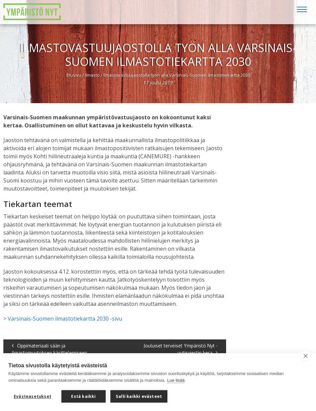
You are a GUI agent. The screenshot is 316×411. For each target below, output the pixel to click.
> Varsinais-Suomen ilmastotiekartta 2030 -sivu (62, 318)
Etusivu (73, 75)
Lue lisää (176, 380)
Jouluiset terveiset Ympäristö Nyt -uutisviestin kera (181, 349)
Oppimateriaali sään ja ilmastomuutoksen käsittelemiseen (49, 349)
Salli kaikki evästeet (139, 396)
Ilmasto (92, 75)
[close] (305, 355)
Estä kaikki (83, 396)
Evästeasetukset (32, 396)
